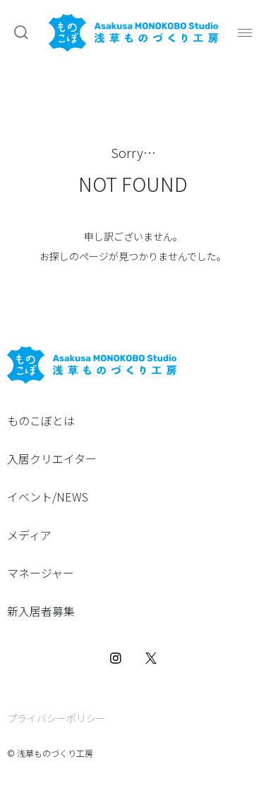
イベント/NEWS (47, 496)
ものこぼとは (41, 420)
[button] (21, 32)
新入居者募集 (41, 610)
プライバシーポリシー (56, 718)
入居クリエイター (52, 458)
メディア (29, 534)
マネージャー (40, 572)
